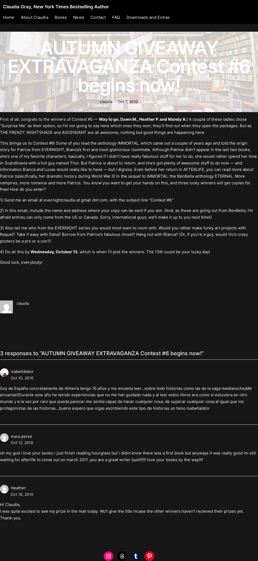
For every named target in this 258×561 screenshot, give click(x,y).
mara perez (21, 436)
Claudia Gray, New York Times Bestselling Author (56, 6)
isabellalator (22, 371)
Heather (18, 487)
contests (150, 101)
